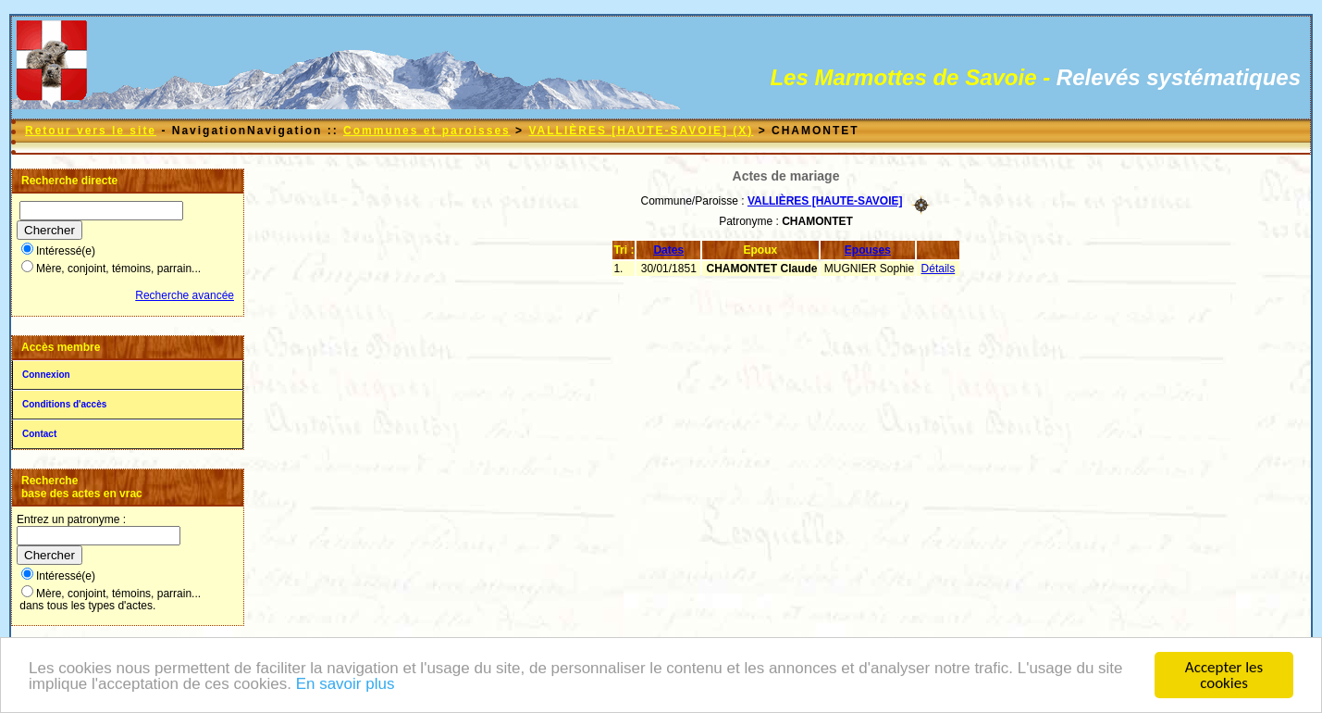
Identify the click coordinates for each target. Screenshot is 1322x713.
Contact (39, 434)
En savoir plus (345, 686)
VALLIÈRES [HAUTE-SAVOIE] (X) (640, 130)
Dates (668, 250)
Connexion (46, 374)
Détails (938, 268)
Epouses (868, 250)
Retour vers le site (90, 130)
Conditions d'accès (64, 404)
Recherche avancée (184, 295)
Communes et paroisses (427, 130)
